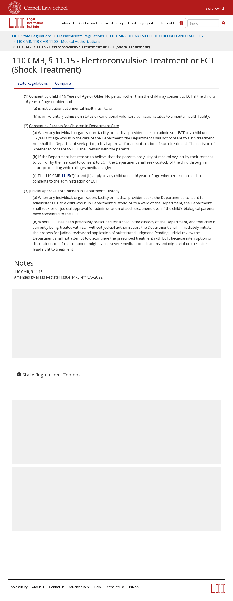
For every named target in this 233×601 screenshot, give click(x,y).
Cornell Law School (44, 7)
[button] (223, 23)
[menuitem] (68, 23)
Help (97, 587)
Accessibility (19, 587)
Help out (166, 23)
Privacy (134, 587)
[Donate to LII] (181, 23)
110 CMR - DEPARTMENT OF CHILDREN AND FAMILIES (156, 35)
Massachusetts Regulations (80, 35)
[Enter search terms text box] (203, 23)
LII (14, 35)
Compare (63, 83)
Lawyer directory (112, 23)
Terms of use (115, 587)
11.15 (65, 175)
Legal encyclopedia (141, 23)
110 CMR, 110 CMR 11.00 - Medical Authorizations (58, 41)
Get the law (87, 23)
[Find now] (223, 23)
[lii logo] (26, 23)
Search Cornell (215, 8)
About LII (68, 23)
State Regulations (36, 35)
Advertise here (79, 587)
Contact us (56, 587)
